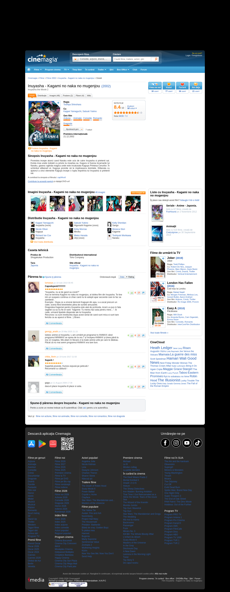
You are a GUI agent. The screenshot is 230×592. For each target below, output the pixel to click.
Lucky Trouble (188, 380)
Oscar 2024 (33, 552)
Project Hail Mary (90, 519)
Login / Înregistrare (194, 55)
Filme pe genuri (36, 457)
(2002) (106, 86)
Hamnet (85, 533)
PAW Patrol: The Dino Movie (178, 501)
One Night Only (171, 493)
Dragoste (32, 478)
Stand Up (32, 519)
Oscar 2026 (33, 546)
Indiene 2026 (61, 509)
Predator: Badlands (91, 524)
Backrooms (128, 522)
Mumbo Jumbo (130, 505)
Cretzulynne (172, 232)
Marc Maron (180, 269)
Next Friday (165, 363)
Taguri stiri (33, 530)
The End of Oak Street (175, 499)
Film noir (32, 490)
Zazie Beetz (192, 269)
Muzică (31, 501)
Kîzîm (84, 550)
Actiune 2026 (61, 497)
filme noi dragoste (116, 416)
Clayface (86, 497)
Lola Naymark (173, 351)
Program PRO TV (172, 514)
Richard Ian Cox (43, 235)
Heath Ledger (161, 348)
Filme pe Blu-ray (62, 481)
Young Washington (173, 473)
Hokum (126, 486)
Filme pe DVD (61, 478)
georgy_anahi (51, 331)
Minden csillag (130, 467)
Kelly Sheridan (119, 223)
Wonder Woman (180, 363)
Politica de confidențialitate (86, 581)
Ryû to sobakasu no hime (176, 376)
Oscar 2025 (33, 549)
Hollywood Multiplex (64, 552)
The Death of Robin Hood (94, 486)
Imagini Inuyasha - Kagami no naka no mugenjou (61, 192)
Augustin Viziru (158, 351)
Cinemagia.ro (43, 58)
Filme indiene (61, 487)
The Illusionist (169, 380)
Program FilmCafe (173, 529)
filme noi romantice (98, 416)
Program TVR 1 (171, 540)
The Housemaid (89, 522)
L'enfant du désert (131, 537)
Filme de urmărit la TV (165, 252)
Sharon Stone (88, 476)
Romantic (189, 322)
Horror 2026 (60, 506)
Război (31, 507)
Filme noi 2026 (62, 494)
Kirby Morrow (80, 229)
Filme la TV (60, 476)
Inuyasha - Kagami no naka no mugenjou (64, 86)
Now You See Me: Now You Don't (98, 553)
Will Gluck (177, 315)
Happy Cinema (62, 558)
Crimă (178, 271)
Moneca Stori (118, 229)
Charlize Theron (89, 473)
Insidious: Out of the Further (177, 504)
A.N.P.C (102, 581)
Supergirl (168, 467)
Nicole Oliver (42, 229)
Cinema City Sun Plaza (66, 560)
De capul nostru (130, 563)
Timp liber (77, 70)
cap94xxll (61, 177)
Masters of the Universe (93, 503)
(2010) (181, 308)
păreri (130, 106)
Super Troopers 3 (172, 496)
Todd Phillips (179, 264)
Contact (69, 581)
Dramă (185, 271)
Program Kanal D (172, 523)
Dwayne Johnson (90, 470)
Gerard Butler (173, 297)
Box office (169, 578)
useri (154, 91)
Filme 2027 (60, 464)
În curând (89, 70)
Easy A (172, 308)
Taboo (183, 372)
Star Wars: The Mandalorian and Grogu (142, 514)
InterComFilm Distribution (189, 324)
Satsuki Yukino (81, 223)
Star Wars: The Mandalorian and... (98, 500)
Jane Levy (177, 348)
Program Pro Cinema (174, 520)
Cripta (159, 369)
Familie (31, 484)
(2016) (170, 286)
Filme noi (60, 457)
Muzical (31, 504)
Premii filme (34, 539)
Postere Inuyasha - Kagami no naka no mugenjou (44, 149)
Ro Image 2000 (184, 302)
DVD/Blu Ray (182, 578)
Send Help (87, 556)
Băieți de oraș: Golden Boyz (95, 527)
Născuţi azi (87, 478)
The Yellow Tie (89, 510)
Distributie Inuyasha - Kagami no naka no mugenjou (63, 218)
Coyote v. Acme (89, 494)
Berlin (30, 563)
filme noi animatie (61, 416)
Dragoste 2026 (62, 503)
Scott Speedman (158, 359)
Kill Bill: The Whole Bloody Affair (138, 534)
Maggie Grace (172, 369)
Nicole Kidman (89, 464)
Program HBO (171, 534)
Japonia (34, 265)
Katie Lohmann (179, 366)
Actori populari (62, 530)
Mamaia (163, 354)
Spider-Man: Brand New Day (178, 490)
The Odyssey (170, 481)
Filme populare (90, 506)
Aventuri (32, 467)
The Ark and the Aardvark (176, 461)
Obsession (169, 464)
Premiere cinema (63, 473)
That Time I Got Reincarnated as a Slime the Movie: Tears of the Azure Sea (140, 497)
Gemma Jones (180, 383)
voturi (131, 108)
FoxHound (171, 211)
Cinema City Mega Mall (66, 563)
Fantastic (32, 487)
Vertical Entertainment (187, 274)
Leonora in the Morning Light (137, 554)
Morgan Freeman (178, 295)
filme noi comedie (79, 416)
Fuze (125, 528)
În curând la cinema (134, 473)
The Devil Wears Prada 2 (135, 477)
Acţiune (178, 299)
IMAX (57, 546)
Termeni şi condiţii (56, 581)
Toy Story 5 (128, 560)
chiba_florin (50, 356)
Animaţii (171, 226)
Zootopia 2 (87, 545)
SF (29, 516)
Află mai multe (161, 574)
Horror (31, 493)
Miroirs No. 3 (129, 531)
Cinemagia (32, 78)
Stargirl (187, 369)
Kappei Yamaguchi (45, 223)
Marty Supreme (89, 539)
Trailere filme (89, 482)
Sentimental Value (90, 542)
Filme (41, 78)
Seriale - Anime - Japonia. (181, 205)
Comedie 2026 (62, 500)
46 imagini (100, 192)
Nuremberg (87, 516)
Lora (84, 467)
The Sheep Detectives (133, 488)
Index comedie (62, 527)
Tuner (126, 557)
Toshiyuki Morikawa (121, 235)
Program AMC (171, 526)
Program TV (33, 536)
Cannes (31, 555)
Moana (167, 478)
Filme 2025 (60, 470)
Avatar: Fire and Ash (91, 513)
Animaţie (32, 464)
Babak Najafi (179, 292)
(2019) (179, 258)
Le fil (125, 464)
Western (32, 524)
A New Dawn (129, 551)
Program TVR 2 (171, 543)
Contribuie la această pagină (40, 181)
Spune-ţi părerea (53, 277)
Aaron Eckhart (186, 297)
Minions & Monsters (173, 470)
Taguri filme (33, 527)
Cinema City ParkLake (65, 566)
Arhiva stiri (33, 533)
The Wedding (129, 517)
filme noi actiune (44, 416)
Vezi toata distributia (43, 242)
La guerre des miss (183, 354)
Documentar (34, 476)
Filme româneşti (62, 484)
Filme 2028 (60, 461)
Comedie (179, 322)
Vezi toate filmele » (159, 333)
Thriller (192, 271)
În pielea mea (88, 530)
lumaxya (49, 283)
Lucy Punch (172, 373)
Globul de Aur (34, 560)
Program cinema (53, 70)
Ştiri (111, 70)
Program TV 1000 (172, 537)
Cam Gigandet (191, 317)
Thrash (167, 476)
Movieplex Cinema (64, 549)
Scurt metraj (34, 513)
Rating (131, 277)
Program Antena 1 (173, 517)
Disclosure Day (130, 548)
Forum (144, 70)
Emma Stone (173, 319)
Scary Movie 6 (88, 488)
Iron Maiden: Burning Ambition (137, 491)
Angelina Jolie (88, 461)
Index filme (61, 515)
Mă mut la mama (131, 519)
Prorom (195, 302)
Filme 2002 (51, 78)
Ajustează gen (72, 129)
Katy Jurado (168, 383)
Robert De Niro (177, 267)
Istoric (31, 496)
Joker (171, 257)
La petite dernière (131, 470)
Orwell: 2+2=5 (130, 483)
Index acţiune (61, 524)
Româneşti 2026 (62, 512)
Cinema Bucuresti (63, 540)
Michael (126, 461)
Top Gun (127, 511)
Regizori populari (63, 533)
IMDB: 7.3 (123, 116)
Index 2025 (60, 522)
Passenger (128, 525)
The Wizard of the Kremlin (135, 502)
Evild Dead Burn (172, 487)
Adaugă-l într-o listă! (189, 200)
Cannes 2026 (34, 558)
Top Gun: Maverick (132, 508)
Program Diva (171, 531)
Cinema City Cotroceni (65, 543)
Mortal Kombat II (131, 480)
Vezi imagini (137, 193)
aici (84, 408)
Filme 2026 (60, 467)
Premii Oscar (34, 543)
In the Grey (128, 545)
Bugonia (86, 536)
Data (122, 277)
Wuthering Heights (91, 547)
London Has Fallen (180, 282)
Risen (187, 348)
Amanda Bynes (177, 317)
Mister (31, 499)
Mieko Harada (81, 235)
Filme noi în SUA (173, 457)
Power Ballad (88, 491)
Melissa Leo (192, 295)
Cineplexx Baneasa (64, 555)
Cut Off (167, 484)
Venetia (31, 566)
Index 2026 (60, 519)
